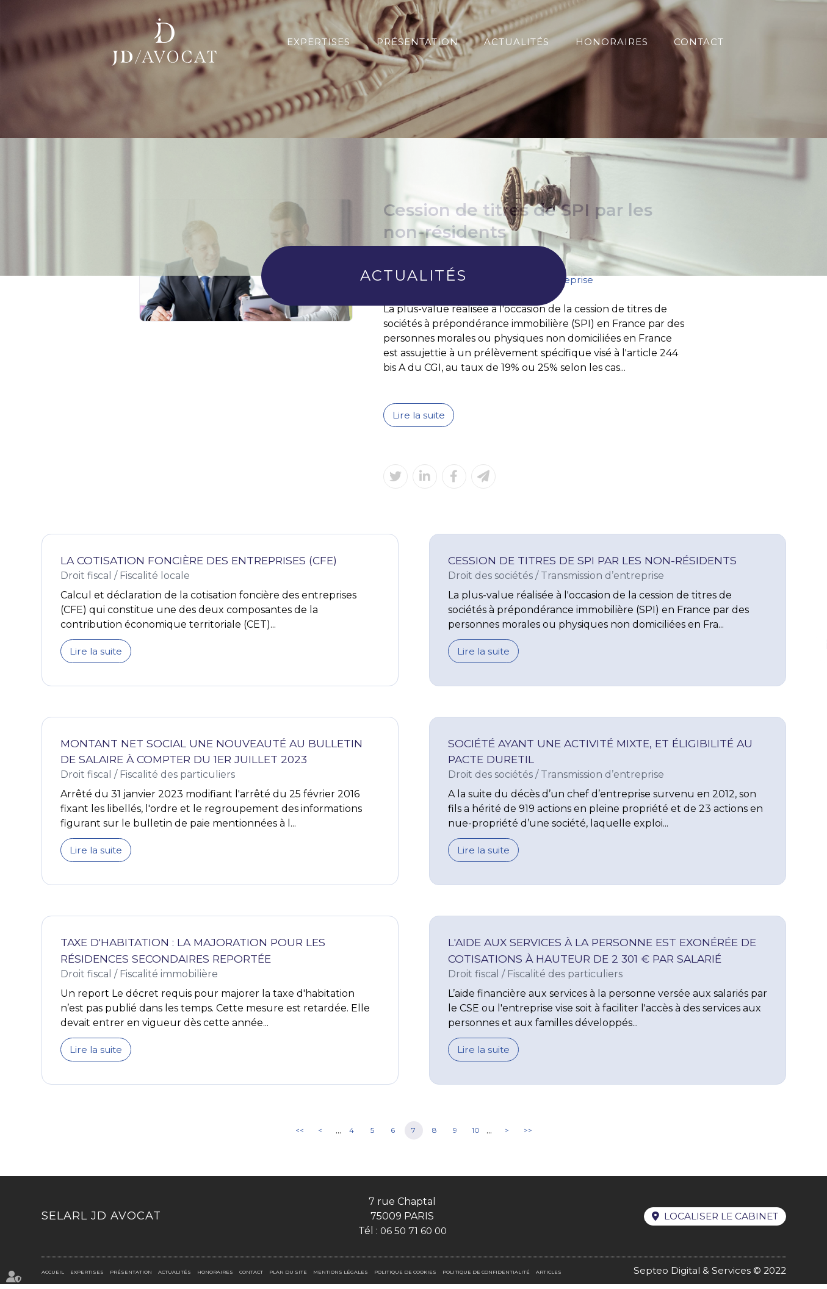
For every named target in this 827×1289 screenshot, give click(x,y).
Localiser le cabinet (719, 1221)
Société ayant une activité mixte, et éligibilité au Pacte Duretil (605, 754)
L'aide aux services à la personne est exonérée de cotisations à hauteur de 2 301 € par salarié (600, 954)
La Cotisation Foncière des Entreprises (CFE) (203, 561)
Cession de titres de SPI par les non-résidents (597, 561)
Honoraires (612, 42)
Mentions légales (340, 1277)
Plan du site (288, 1277)
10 (476, 1135)
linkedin (802, 645)
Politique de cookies (405, 1277)
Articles (549, 1277)
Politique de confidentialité (486, 1277)
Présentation (417, 42)
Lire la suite (419, 415)
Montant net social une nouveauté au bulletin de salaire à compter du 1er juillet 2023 (215, 754)
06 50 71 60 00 (411, 1235)
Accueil (53, 1277)
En (794, 26)
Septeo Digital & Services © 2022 (707, 1275)
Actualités (516, 42)
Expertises (318, 42)
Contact (699, 42)
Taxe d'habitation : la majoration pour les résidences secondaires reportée (197, 954)
